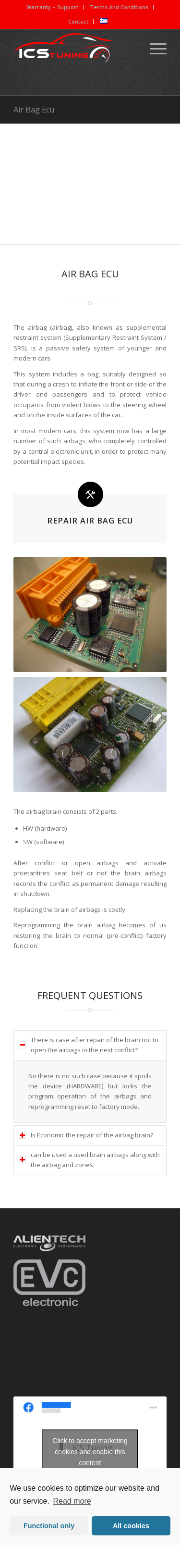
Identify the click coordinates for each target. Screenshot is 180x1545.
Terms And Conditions (119, 7)
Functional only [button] (49, 1526)
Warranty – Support (52, 7)
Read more (72, 1501)
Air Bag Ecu (33, 109)
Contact (78, 21)
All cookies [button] (131, 1526)
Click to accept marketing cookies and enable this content (89, 1451)
